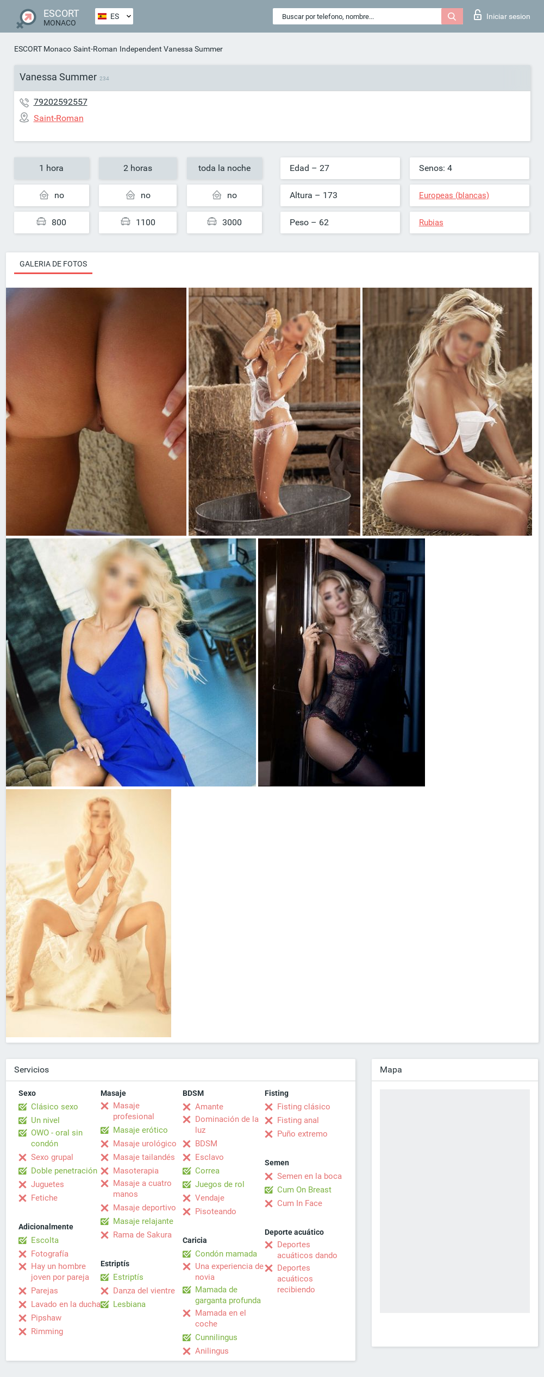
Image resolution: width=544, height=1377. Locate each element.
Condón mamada (226, 1254)
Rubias (431, 222)
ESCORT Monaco (42, 49)
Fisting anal (298, 1120)
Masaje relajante (143, 1221)
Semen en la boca (309, 1176)
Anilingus (212, 1351)
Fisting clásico (303, 1107)
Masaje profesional (133, 1111)
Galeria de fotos (53, 263)
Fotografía (49, 1254)
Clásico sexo (54, 1107)
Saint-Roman (95, 49)
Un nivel (45, 1120)
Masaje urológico (145, 1143)
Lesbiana (129, 1304)
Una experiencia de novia (229, 1271)
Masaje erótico (140, 1130)
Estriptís (128, 1277)
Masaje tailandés (144, 1157)
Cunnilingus (216, 1337)
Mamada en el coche (220, 1318)
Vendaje (209, 1198)
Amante (209, 1107)
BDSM (206, 1143)
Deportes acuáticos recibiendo (296, 1278)
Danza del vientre (144, 1291)
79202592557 (60, 102)
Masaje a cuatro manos (142, 1188)
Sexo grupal (52, 1157)
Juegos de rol (220, 1184)
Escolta (45, 1240)
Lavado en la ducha (66, 1304)
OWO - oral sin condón (57, 1138)
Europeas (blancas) (454, 195)
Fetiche (44, 1198)
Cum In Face (299, 1203)
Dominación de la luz (227, 1124)
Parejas (44, 1291)
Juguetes (47, 1184)
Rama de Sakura (142, 1235)
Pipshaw (46, 1318)
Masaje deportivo (144, 1208)
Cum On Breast (304, 1190)
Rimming (47, 1331)
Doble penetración (64, 1171)
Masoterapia (136, 1171)
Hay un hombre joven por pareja (60, 1271)
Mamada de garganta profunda (228, 1295)
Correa (207, 1171)
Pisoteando (215, 1211)
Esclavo (209, 1157)
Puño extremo (302, 1134)
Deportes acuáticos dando (307, 1250)
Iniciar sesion (502, 15)
